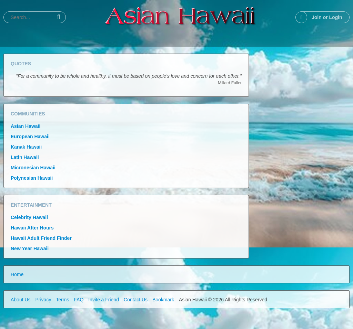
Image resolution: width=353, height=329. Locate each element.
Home (17, 274)
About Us (21, 299)
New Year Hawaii (30, 248)
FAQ (78, 299)
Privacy (43, 299)
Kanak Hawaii (26, 147)
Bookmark (163, 299)
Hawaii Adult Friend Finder (41, 238)
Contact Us (136, 299)
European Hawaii (30, 136)
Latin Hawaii (25, 157)
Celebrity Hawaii (29, 217)
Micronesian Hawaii (33, 167)
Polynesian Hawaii (32, 178)
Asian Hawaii (25, 126)
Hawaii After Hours (32, 228)
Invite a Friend (103, 299)
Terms (62, 299)
